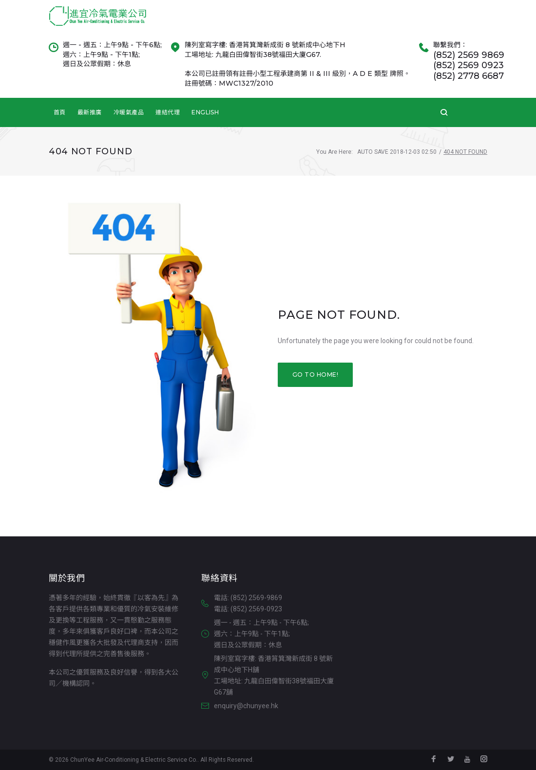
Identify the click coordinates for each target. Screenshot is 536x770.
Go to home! (315, 384)
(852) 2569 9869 (468, 65)
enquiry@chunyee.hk (246, 706)
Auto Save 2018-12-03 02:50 (397, 162)
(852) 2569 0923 (468, 76)
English (205, 122)
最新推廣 (89, 122)
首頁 (60, 122)
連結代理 (167, 122)
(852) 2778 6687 (468, 86)
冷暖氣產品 (129, 122)
